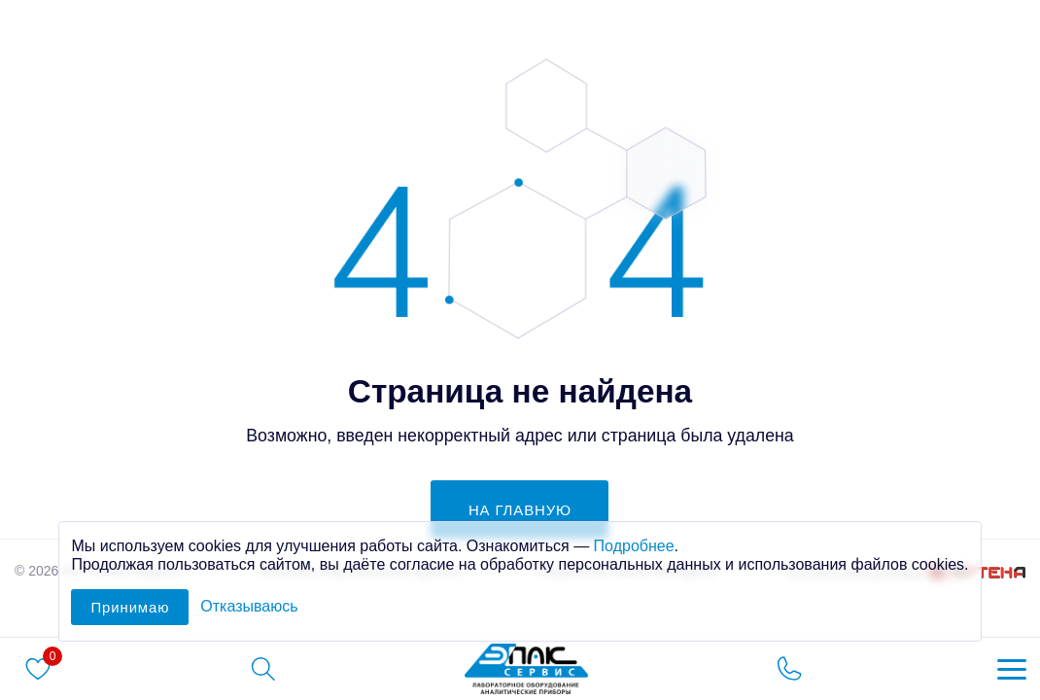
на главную (520, 510)
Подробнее (634, 546)
